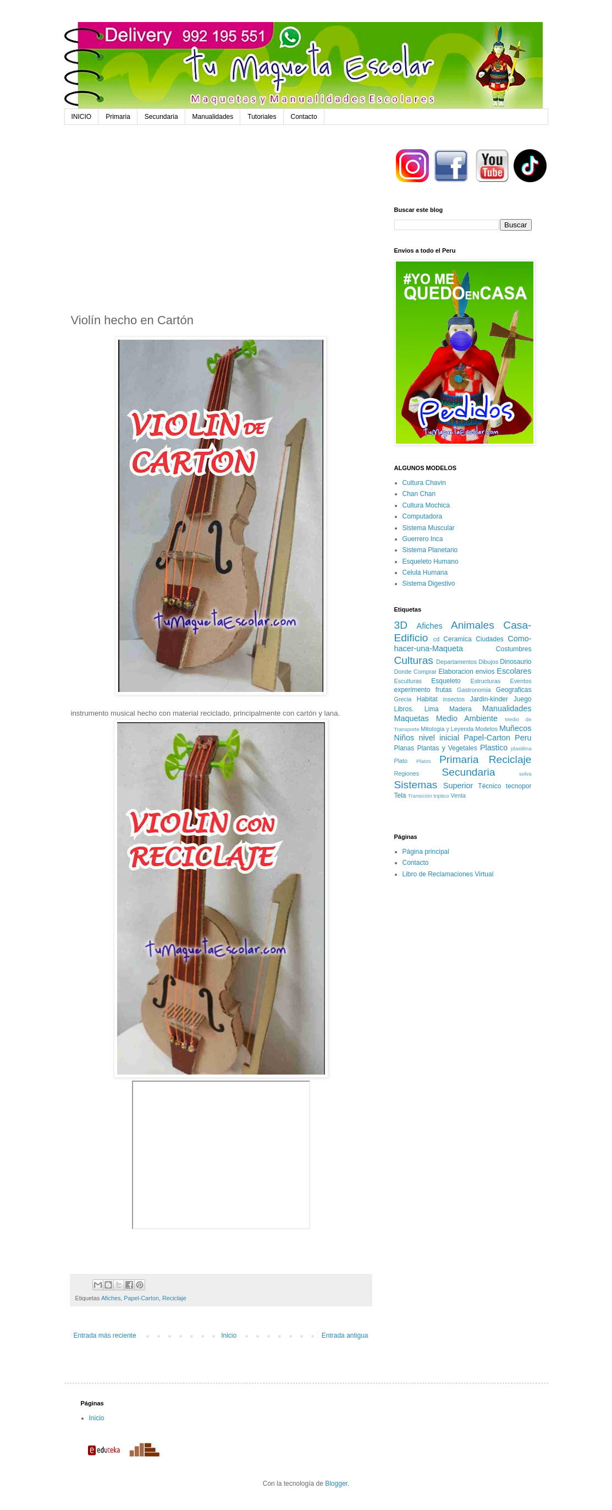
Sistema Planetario (430, 550)
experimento (412, 690)
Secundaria (161, 117)
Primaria (118, 117)
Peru (523, 737)
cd (436, 639)
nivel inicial (438, 737)
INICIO (81, 117)
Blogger (336, 1483)
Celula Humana (425, 572)
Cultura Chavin (424, 483)
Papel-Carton (141, 1298)
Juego (523, 699)
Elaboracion (455, 671)
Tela (400, 795)
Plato (401, 760)
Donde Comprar (415, 671)
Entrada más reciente (105, 1335)
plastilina (521, 748)
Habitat (427, 699)
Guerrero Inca (423, 539)
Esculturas (408, 681)
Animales (472, 625)
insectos (454, 699)
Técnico (489, 786)
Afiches (110, 1298)
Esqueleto (445, 681)
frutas (443, 690)
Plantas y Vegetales (447, 748)
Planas (404, 748)
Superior (458, 785)
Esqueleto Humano (431, 561)
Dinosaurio (515, 662)
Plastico (494, 747)
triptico (441, 796)
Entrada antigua (345, 1335)
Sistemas (416, 785)
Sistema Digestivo (429, 583)
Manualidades (213, 117)
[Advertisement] (221, 227)
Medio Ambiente (467, 718)
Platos (423, 761)
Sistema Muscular (429, 528)
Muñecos (515, 728)
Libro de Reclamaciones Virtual (448, 874)
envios (485, 671)
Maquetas (411, 718)
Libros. (404, 709)
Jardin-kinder (489, 699)
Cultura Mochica (426, 505)
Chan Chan (419, 494)
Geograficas (514, 690)
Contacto (304, 117)
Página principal (426, 851)
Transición (420, 796)
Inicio (228, 1335)
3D (401, 625)
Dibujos (488, 661)
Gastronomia (474, 689)
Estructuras (485, 681)
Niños (404, 737)
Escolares (514, 671)
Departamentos (456, 661)
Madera (460, 709)
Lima (431, 709)
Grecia (403, 699)
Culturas (413, 660)
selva (525, 774)
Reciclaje (174, 1298)
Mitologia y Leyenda (447, 729)
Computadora (423, 516)
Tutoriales (261, 117)
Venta (458, 795)
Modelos (486, 729)
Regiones (407, 773)
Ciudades (490, 639)
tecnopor (519, 786)
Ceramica (457, 639)
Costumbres (514, 649)
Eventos (521, 681)
